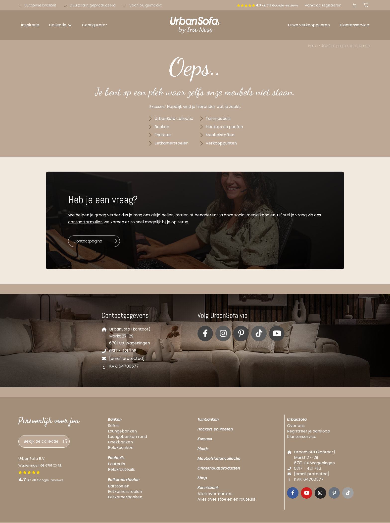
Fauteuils (116, 458)
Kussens (204, 439)
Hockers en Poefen (215, 430)
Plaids (202, 449)
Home (313, 45)
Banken (115, 420)
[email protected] (127, 359)
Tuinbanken (208, 420)
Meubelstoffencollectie (219, 459)
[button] (61, 25)
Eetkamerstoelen (124, 480)
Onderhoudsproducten (218, 469)
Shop (202, 478)
